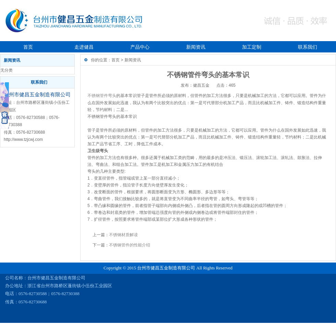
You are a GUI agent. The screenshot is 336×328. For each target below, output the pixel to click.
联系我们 (307, 47)
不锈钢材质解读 (123, 234)
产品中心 (139, 47)
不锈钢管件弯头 (101, 95)
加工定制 (251, 47)
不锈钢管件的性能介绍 (129, 245)
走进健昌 (84, 47)
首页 (28, 47)
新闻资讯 (195, 47)
